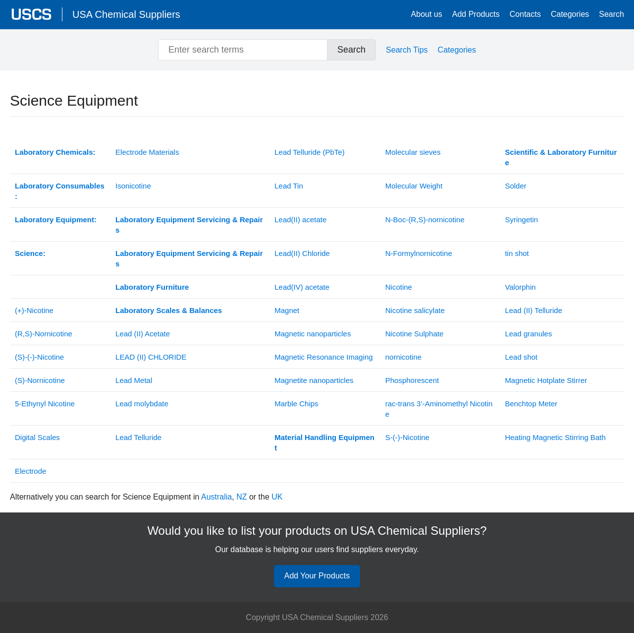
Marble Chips (296, 403)
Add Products (476, 14)
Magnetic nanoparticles (312, 333)
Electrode (30, 471)
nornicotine (403, 357)
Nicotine (398, 287)
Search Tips (406, 50)
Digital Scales (37, 437)
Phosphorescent (412, 380)
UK (276, 497)
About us (426, 14)
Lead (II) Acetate (142, 333)
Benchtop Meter (531, 403)
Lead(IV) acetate (301, 287)
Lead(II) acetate (300, 219)
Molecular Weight (414, 186)
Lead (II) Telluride (533, 310)
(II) (150, 357)
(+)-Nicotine (34, 310)
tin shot (516, 253)
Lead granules (528, 333)
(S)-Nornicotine (40, 380)
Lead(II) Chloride (302, 253)
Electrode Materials (147, 152)
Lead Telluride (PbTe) (309, 152)
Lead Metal (133, 380)
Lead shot (521, 357)
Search (611, 14)
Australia (216, 497)
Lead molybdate (141, 403)
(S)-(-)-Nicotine (39, 357)
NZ (241, 497)
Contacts (525, 14)
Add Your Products (317, 575)
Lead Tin (288, 186)
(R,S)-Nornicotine (43, 333)
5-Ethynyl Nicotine (45, 403)
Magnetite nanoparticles (313, 380)
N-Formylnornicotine (418, 253)
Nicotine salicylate (415, 310)
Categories (570, 14)
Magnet (286, 310)
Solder (515, 186)
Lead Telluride (138, 437)
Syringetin (521, 219)
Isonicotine (133, 186)
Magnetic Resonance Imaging (323, 357)
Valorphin (520, 287)
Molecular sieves (413, 152)
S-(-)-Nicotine (407, 437)
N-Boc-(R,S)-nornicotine (425, 219)
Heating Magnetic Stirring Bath (555, 437)
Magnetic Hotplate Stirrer (546, 380)
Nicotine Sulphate (414, 333)
